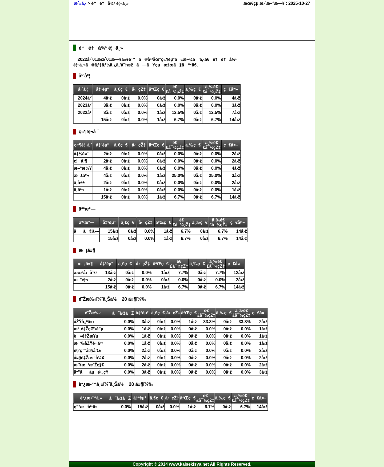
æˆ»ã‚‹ (80, 3)
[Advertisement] (170, 26)
